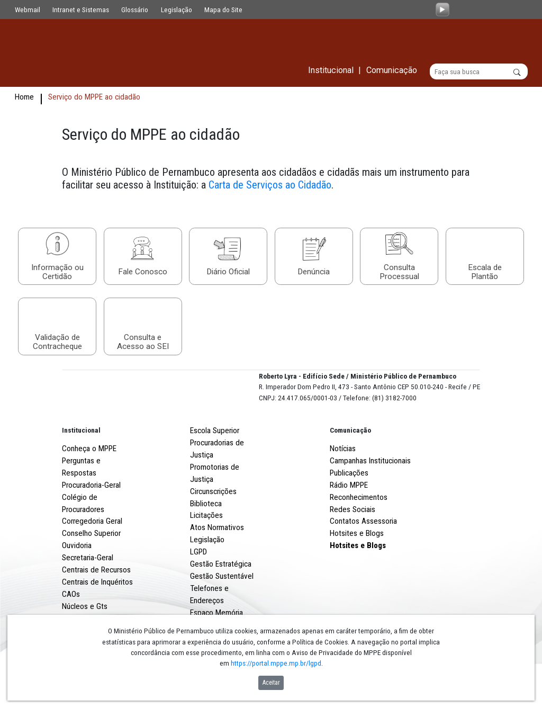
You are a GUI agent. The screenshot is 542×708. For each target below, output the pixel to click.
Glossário (134, 9)
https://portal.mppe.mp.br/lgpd (276, 663)
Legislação (176, 9)
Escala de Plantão (485, 272)
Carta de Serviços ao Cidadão (270, 185)
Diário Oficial (228, 272)
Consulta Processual (399, 272)
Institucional (81, 469)
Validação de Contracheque (57, 343)
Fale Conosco (142, 272)
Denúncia (313, 272)
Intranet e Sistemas (80, 9)
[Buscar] (479, 72)
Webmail (27, 9)
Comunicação (350, 469)
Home (24, 97)
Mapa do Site (223, 9)
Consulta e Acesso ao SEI (143, 343)
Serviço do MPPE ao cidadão (94, 97)
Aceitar (271, 682)
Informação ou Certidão (57, 272)
